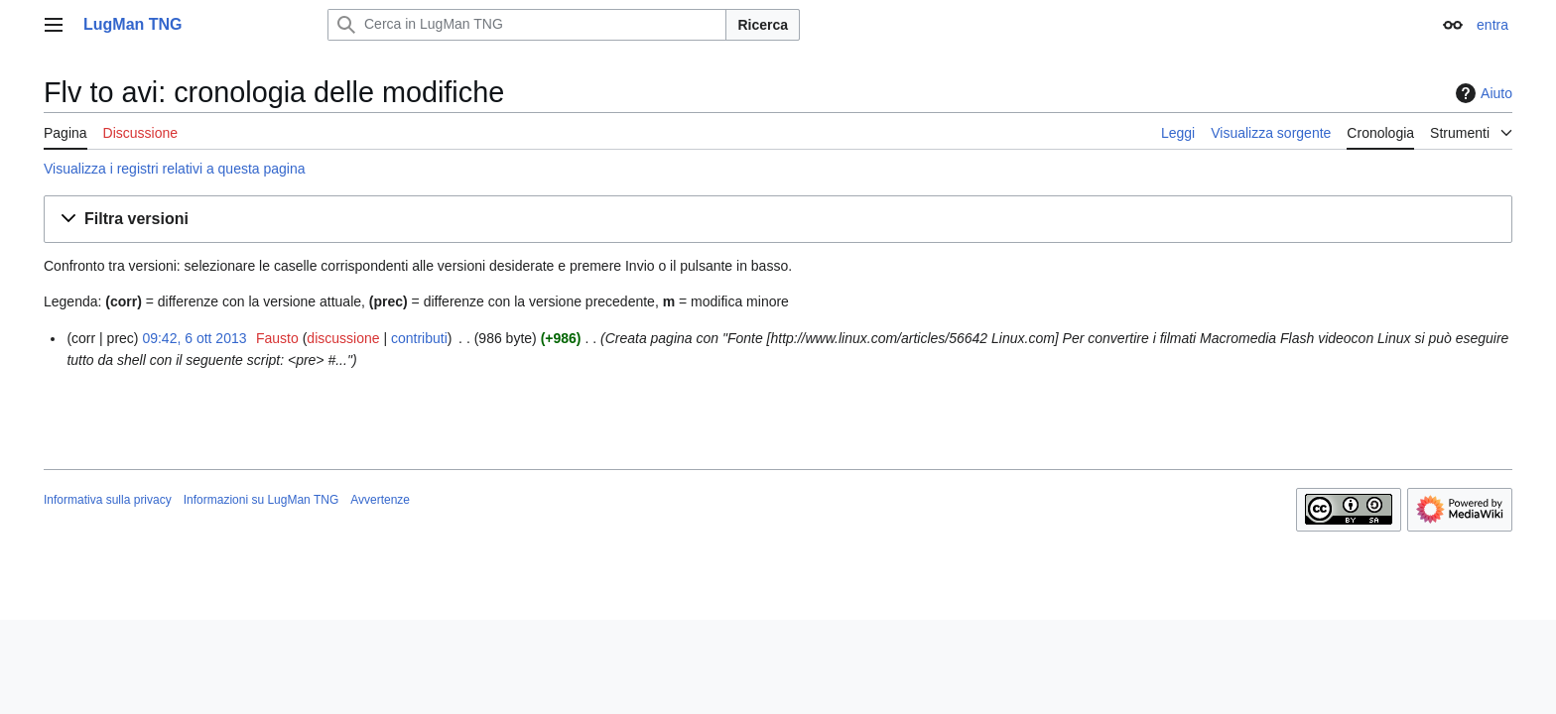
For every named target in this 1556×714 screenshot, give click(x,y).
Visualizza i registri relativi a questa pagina (175, 169)
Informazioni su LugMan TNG (261, 500)
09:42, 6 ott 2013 (194, 338)
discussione (343, 338)
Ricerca (762, 25)
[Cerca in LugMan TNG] (526, 25)
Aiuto (1481, 93)
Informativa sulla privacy (108, 500)
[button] (778, 219)
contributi (419, 338)
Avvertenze (380, 500)
